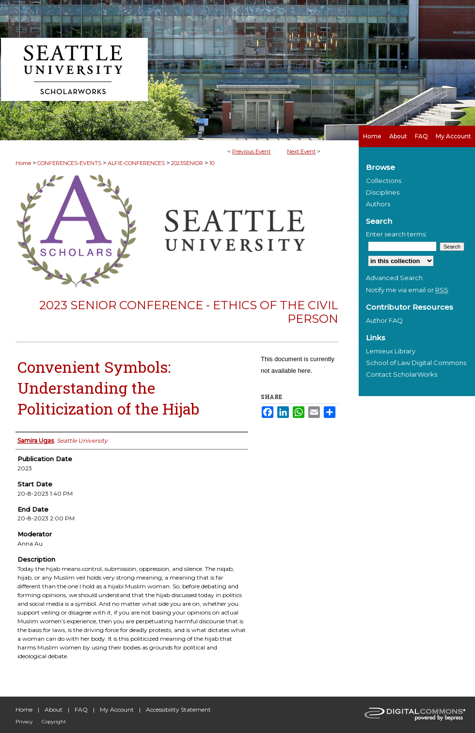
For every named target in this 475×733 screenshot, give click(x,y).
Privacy (24, 721)
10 (211, 163)
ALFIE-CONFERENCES (137, 163)
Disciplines (382, 192)
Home (23, 163)
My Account (117, 709)
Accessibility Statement (178, 709)
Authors (378, 204)
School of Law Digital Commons (416, 362)
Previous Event (251, 151)
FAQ (81, 709)
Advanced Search (394, 278)
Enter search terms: (396, 234)
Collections (383, 180)
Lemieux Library (390, 351)
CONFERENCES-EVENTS (70, 163)
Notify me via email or (407, 290)
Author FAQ (384, 320)
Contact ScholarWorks (401, 374)
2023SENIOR (188, 163)
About (54, 709)
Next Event (301, 151)
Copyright (54, 721)
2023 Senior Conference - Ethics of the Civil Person (188, 312)
